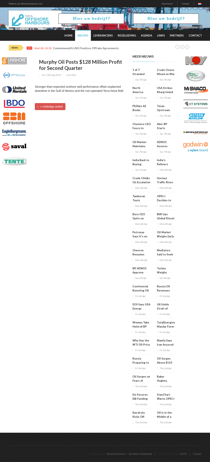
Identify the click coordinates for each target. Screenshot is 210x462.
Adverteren (167, 3)
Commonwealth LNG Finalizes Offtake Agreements (86, 48)
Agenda (146, 35)
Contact (185, 3)
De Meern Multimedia (140, 454)
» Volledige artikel (50, 106)
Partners (177, 35)
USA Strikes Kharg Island (165, 90)
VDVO (183, 454)
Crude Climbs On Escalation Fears (141, 182)
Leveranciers (103, 35)
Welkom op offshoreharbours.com (25, 3)
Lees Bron (71, 74)
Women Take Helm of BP (140, 324)
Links (161, 35)
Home (68, 35)
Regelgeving (127, 35)
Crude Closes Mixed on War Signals (166, 74)
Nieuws (83, 35)
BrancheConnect (116, 454)
